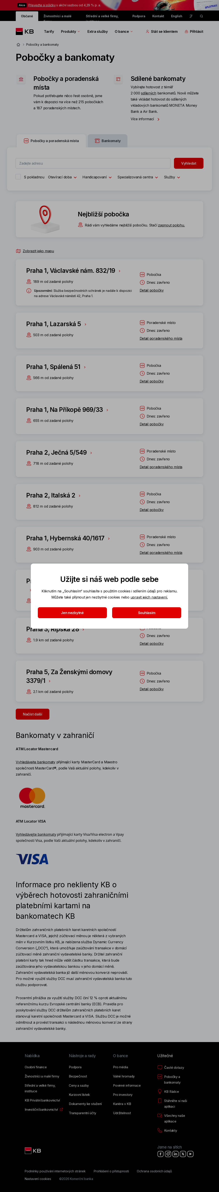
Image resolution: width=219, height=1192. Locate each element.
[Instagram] (168, 1153)
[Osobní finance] (36, 1067)
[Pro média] (120, 1067)
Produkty (70, 31)
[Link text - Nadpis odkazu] (33, 1150)
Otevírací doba (63, 177)
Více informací (146, 119)
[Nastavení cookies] (38, 1179)
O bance (124, 31)
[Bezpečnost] (78, 1076)
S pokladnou (34, 177)
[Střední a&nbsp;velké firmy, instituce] (43, 1088)
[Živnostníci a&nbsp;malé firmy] (42, 1076)
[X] (182, 1153)
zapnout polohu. (171, 225)
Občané (27, 16)
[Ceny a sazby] (79, 1085)
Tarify (49, 31)
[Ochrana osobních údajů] (154, 1171)
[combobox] (93, 163)
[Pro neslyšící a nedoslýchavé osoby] (191, 16)
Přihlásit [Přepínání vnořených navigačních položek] (194, 31)
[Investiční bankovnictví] (41, 1109)
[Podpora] (75, 1067)
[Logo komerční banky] (26, 31)
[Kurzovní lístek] (79, 1095)
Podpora (139, 16)
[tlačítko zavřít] (199, 5)
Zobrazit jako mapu (35, 251)
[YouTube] (190, 1153)
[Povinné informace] (127, 1085)
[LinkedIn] (175, 1153)
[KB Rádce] (168, 1092)
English (176, 16)
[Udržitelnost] (122, 1113)
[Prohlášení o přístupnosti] (111, 1171)
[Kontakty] (167, 1130)
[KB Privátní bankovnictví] (42, 1100)
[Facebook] (160, 1153)
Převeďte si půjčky (42, 5)
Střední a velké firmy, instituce (102, 17)
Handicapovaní (98, 177)
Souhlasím (146, 613)
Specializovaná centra (138, 177)
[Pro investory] (122, 1095)
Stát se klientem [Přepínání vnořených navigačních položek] (162, 31)
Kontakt (158, 16)
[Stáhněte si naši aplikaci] (175, 1103)
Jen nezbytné (72, 613)
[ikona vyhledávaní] (201, 16)
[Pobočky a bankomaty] (175, 1079)
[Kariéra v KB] (122, 1104)
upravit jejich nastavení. (149, 597)
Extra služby (97, 31)
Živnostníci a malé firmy (57, 17)
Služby (173, 177)
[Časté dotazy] (170, 1067)
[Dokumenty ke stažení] (85, 1104)
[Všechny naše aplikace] (175, 1118)
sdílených (148, 93)
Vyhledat (188, 163)
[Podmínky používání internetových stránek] (55, 1171)
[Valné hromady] (124, 1076)
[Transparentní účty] (82, 1113)
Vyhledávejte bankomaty (35, 762)
